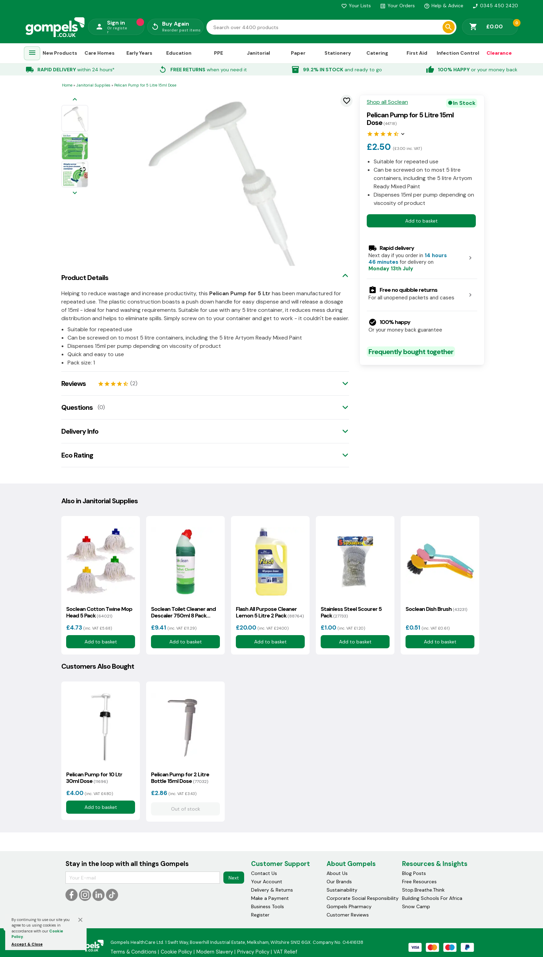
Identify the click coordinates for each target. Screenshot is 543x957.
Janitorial (258, 53)
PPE (218, 53)
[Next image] (74, 193)
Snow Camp (416, 906)
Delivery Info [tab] (79, 431)
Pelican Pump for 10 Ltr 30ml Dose (94, 777)
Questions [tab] (77, 407)
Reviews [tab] (73, 383)
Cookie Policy (176, 952)
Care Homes (99, 53)
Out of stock (185, 809)
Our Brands (339, 881)
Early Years (139, 53)
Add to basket (421, 221)
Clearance (499, 53)
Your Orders (397, 5)
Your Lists (356, 5)
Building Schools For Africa (432, 898)
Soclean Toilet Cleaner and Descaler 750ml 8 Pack (183, 612)
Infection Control (458, 53)
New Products (60, 53)
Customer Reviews (348, 915)
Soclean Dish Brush (436, 609)
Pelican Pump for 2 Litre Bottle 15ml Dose (180, 777)
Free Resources (419, 881)
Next (234, 878)
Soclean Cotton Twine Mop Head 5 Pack (99, 612)
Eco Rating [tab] (77, 455)
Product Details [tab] (84, 277)
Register (260, 915)
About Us (337, 873)
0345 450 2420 (495, 5)
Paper (298, 53)
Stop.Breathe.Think (423, 890)
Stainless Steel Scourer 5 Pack (351, 612)
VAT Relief (285, 952)
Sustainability (342, 890)
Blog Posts (414, 873)
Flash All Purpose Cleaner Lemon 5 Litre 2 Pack (270, 612)
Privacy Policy (253, 952)
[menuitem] (32, 53)
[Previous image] (74, 100)
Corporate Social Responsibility (363, 898)
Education (179, 53)
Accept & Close (27, 944)
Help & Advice (443, 5)
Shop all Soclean (387, 102)
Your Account (266, 881)
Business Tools (267, 906)
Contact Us (264, 873)
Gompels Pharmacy (349, 906)
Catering (377, 53)
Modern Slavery (214, 952)
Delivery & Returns (272, 890)
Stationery (337, 53)
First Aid (417, 53)
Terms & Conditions (133, 952)
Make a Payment (270, 898)
